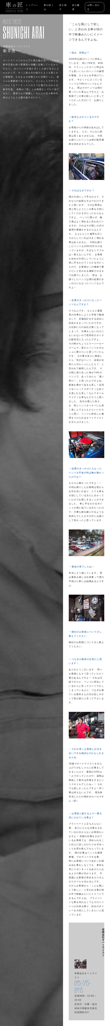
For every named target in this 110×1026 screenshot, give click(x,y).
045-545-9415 (83, 986)
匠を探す (63, 7)
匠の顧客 (76, 7)
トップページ (32, 7)
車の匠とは (49, 7)
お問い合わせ (93, 7)
